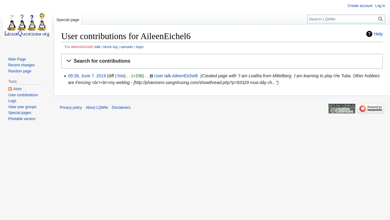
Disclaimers (121, 107)
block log (110, 47)
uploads (126, 47)
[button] (222, 61)
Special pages (19, 113)
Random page (19, 71)
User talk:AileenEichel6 (176, 75)
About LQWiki (97, 107)
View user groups (22, 107)
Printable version (21, 119)
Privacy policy (71, 107)
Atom (17, 89)
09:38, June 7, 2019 (87, 75)
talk (97, 47)
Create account (360, 6)
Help (378, 33)
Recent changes (21, 65)
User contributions (23, 95)
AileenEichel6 (82, 47)
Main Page (17, 59)
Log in (380, 6)
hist (121, 75)
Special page (67, 19)
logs (139, 47)
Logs (12, 101)
